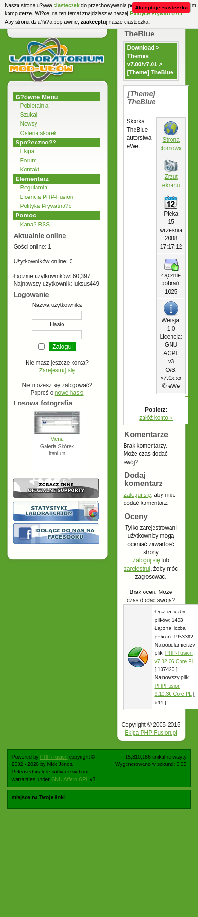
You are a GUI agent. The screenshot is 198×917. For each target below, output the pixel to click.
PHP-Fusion (53, 757)
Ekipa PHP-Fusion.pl (151, 732)
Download (140, 48)
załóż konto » (156, 417)
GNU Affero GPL (70, 779)
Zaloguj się (137, 495)
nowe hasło (69, 392)
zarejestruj (137, 569)
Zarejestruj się (57, 370)
